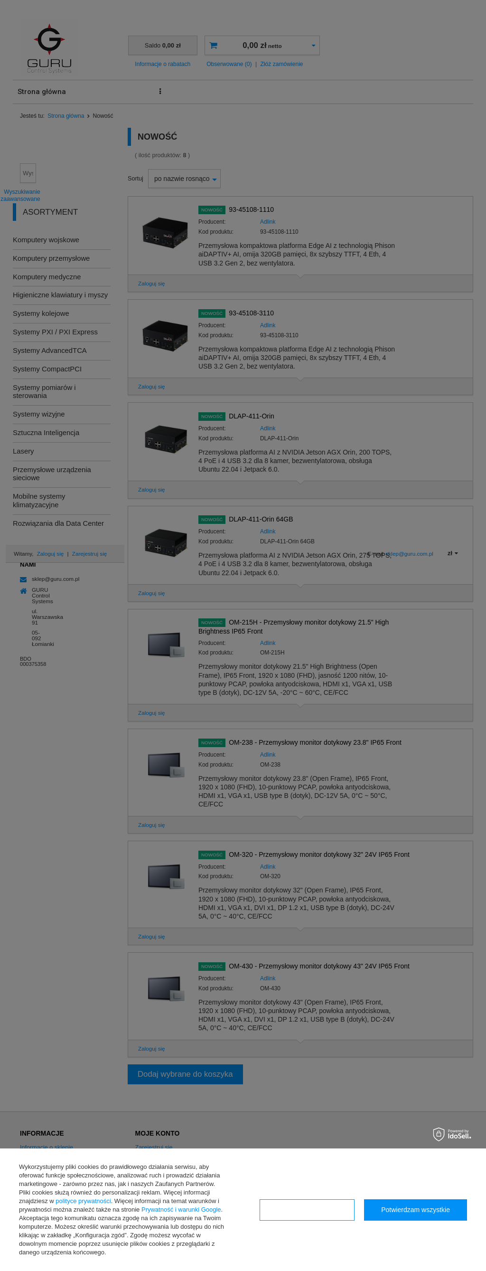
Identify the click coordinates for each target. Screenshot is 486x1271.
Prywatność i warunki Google (181, 1209)
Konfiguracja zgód (307, 1210)
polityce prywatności (83, 1201)
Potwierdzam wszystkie (415, 1210)
